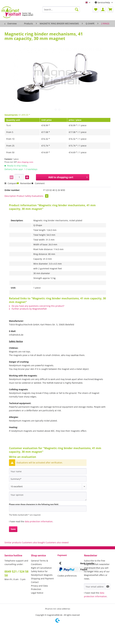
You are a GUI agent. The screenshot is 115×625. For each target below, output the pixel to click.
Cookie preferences (67, 575)
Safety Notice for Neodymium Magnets (42, 573)
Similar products (12, 542)
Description (10, 196)
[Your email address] (94, 587)
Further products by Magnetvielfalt (28, 308)
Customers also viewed (57, 542)
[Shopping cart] (110, 9)
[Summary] (48, 479)
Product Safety (24, 196)
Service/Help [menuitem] (103, 2)
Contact (35, 582)
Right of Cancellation (41, 567)
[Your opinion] (48, 496)
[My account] (103, 9)
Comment (38, 183)
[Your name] (48, 471)
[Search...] (61, 9)
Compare (10, 183)
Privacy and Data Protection (39, 587)
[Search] (77, 9)
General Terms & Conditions (39, 562)
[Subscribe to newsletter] (107, 587)
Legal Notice (37, 592)
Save (13, 529)
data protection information (39, 521)
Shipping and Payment (42, 578)
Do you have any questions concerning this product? (36, 305)
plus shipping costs (25, 162)
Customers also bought (33, 542)
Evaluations (40, 196)
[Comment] (48, 486)
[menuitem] (61, 10)
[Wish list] (96, 9)
